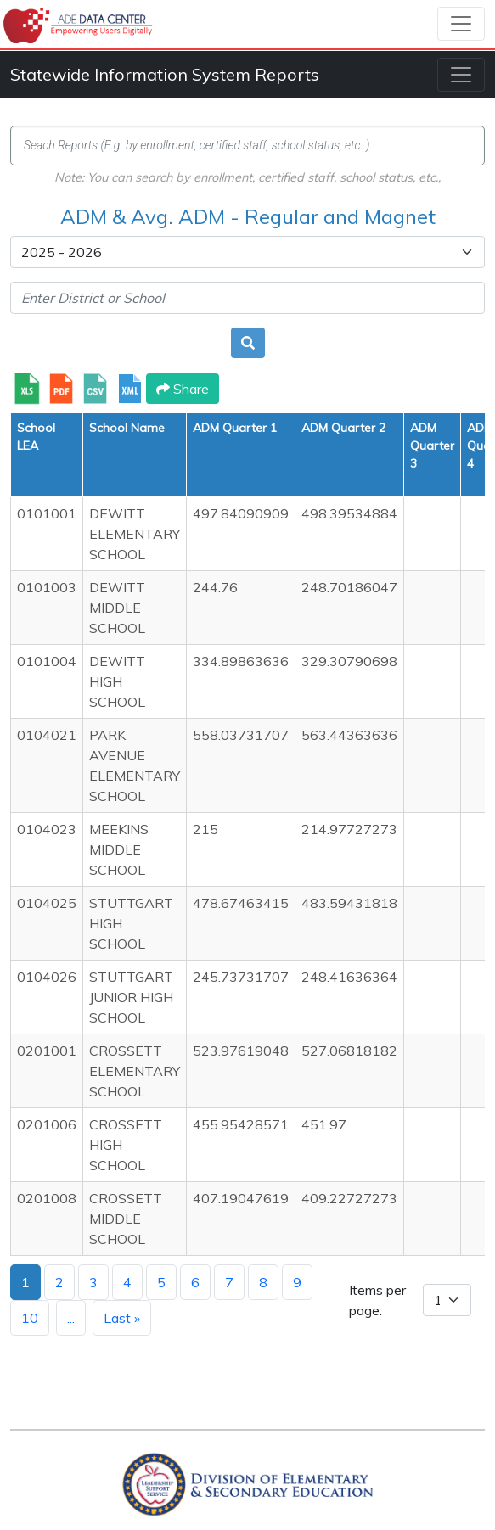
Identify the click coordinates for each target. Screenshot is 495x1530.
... (71, 1317)
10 (29, 1317)
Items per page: (377, 1300)
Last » (122, 1317)
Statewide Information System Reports (164, 74)
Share (182, 388)
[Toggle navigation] (461, 24)
